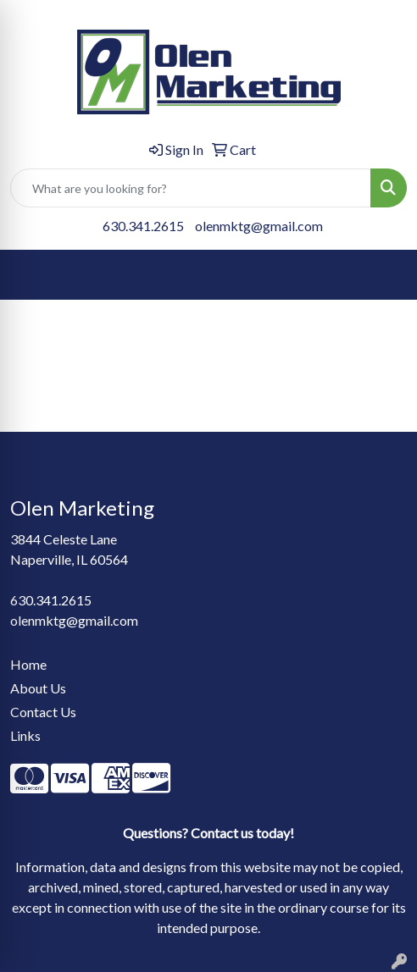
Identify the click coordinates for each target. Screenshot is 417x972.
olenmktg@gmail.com (259, 226)
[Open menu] (383, 275)
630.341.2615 (143, 226)
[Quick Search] (190, 187)
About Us (38, 688)
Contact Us (43, 712)
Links (25, 735)
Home (28, 664)
